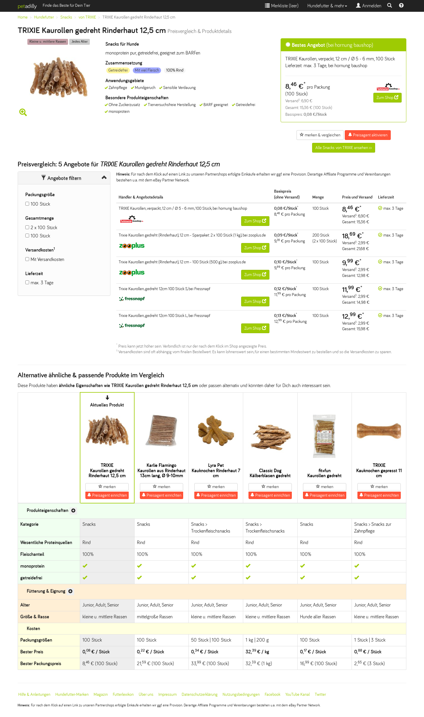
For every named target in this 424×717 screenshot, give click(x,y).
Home (23, 17)
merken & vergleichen (320, 135)
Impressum (167, 694)
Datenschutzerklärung (200, 694)
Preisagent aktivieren (367, 135)
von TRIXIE (87, 17)
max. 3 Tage (42, 282)
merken (107, 486)
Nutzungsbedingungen (241, 694)
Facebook (272, 694)
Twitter (320, 694)
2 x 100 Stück (44, 227)
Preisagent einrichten (107, 495)
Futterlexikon (123, 694)
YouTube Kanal (297, 694)
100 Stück (40, 203)
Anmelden (368, 5)
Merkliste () (282, 5)
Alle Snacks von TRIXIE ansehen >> (343, 148)
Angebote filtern (61, 178)
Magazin (101, 694)
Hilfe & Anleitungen (34, 694)
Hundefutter (44, 17)
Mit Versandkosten (47, 259)
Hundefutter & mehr (327, 5)
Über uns (146, 694)
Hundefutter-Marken (72, 694)
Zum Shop (387, 97)
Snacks (66, 17)
